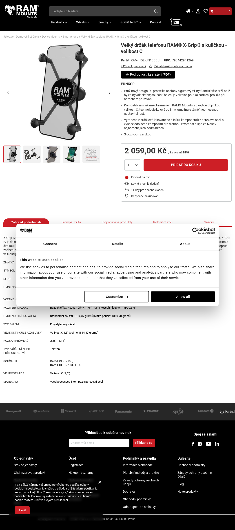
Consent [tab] (50, 244)
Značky (103, 22)
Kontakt (155, 22)
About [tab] (185, 244)
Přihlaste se (143, 443)
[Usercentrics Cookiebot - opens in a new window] (195, 230)
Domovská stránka (27, 36)
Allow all (183, 297)
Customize (117, 297)
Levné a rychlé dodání (145, 183)
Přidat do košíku (186, 165)
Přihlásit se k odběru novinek (107, 433)
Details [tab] (117, 244)
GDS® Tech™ (129, 22)
